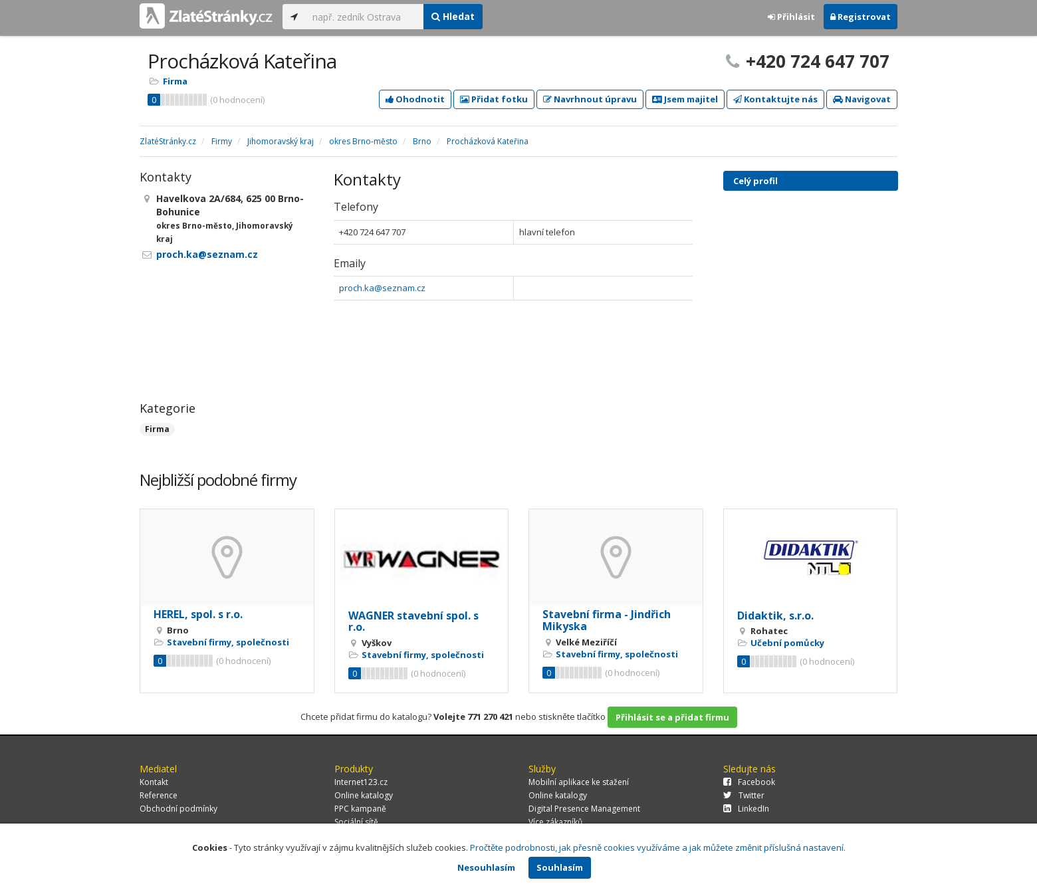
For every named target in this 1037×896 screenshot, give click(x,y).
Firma (175, 81)
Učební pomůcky (787, 643)
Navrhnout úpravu (590, 99)
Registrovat (860, 17)
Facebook (749, 782)
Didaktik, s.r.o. (775, 615)
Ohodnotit (415, 99)
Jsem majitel (685, 99)
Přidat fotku (494, 99)
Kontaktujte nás (775, 99)
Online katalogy (363, 795)
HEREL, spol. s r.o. (198, 614)
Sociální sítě (356, 822)
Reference (158, 795)
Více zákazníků (555, 822)
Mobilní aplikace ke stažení (578, 782)
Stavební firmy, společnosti (228, 642)
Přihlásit (791, 17)
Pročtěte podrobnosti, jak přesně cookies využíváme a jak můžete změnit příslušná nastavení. (658, 847)
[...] (364, 16)
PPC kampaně (360, 808)
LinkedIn (746, 808)
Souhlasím (559, 867)
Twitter (743, 795)
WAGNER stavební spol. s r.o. (413, 621)
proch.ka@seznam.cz (382, 288)
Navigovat (862, 99)
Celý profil (755, 181)
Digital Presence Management (584, 808)
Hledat (453, 16)
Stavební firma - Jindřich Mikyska (606, 620)
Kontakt (154, 782)
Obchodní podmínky (178, 808)
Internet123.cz (361, 782)
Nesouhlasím (486, 867)
